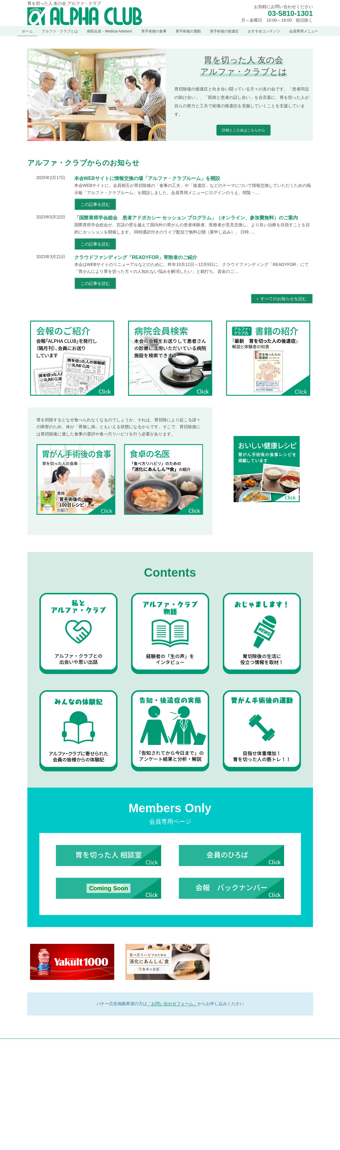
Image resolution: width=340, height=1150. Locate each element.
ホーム (134, 1064)
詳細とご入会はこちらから (243, 129)
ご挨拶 (137, 1105)
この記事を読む (95, 204)
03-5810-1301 (290, 13)
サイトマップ (85, 1044)
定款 (135, 1137)
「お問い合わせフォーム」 (172, 1003)
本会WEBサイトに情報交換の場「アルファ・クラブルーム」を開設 (147, 178)
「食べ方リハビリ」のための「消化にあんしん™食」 (271, 1087)
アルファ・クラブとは (147, 1085)
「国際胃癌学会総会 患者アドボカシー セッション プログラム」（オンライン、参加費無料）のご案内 (186, 217)
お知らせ (136, 1074)
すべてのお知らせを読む (283, 298)
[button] (71, 1124)
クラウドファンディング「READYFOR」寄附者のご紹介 (136, 257)
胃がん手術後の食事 (247, 1074)
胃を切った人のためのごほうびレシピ (262, 1111)
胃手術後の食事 (240, 1064)
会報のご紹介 (143, 1126)
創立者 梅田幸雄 (145, 1116)
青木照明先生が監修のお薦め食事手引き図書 (267, 1100)
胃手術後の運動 (240, 1121)
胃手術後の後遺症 (242, 1142)
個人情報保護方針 (47, 1044)
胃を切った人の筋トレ (249, 1132)
